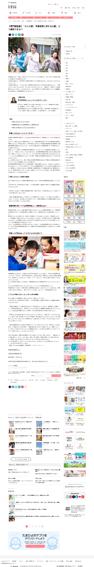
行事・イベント (69, 94)
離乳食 (64, 13)
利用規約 (14, 561)
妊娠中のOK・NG (70, 141)
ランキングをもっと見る (21, 459)
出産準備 (51, 13)
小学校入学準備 (49, 380)
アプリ (27, 17)
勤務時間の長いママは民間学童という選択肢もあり (25, 124)
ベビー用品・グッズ (70, 91)
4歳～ (67, 73)
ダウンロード (35, 546)
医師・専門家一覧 (30, 561)
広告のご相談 (69, 561)
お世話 (67, 81)
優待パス (77, 13)
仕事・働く (68, 99)
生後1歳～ (68, 53)
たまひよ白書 (69, 170)
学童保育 (55, 380)
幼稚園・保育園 (69, 97)
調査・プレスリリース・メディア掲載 (54, 561)
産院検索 (68, 139)
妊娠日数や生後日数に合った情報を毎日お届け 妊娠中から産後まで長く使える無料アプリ (35, 542)
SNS (40, 17)
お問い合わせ (78, 561)
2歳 (66, 68)
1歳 (66, 65)
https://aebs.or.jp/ (74, 512)
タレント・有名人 (70, 115)
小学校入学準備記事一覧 (15, 353)
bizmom (36, 380)
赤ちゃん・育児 (76, 7)
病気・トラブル (69, 83)
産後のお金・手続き (70, 102)
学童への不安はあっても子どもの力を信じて (24, 127)
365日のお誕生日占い (71, 134)
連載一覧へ (79, 378)
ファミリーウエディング (71, 107)
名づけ (38, 13)
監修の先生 (68, 160)
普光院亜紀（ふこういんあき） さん (32, 100)
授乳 (67, 76)
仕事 (23, 21)
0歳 (66, 63)
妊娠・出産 (67, 7)
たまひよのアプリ (70, 162)
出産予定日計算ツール (71, 136)
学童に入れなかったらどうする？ (21, 121)
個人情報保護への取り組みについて (66, 566)
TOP (61, 7)
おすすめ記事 (42, 380)
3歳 (66, 70)
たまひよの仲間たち (70, 165)
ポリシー (21, 561)
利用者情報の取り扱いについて (8, 563)
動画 (67, 118)
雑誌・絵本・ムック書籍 (71, 126)
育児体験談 (68, 110)
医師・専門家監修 (14, 382)
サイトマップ (40, 561)
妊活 (83, 7)
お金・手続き (26, 13)
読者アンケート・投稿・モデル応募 (74, 131)
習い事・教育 (31, 380)
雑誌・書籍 (14, 17)
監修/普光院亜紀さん (14, 350)
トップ (9, 21)
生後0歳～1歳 (69, 51)
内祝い (56, 4)
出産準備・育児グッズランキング (73, 147)
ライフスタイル (69, 104)
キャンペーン (53, 17)
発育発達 (68, 89)
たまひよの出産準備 (70, 168)
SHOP (50, 4)
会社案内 (80, 566)
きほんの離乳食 (69, 157)
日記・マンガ (69, 112)
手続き (67, 152)
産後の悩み (68, 86)
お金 (67, 149)
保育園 (57, 89)
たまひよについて (70, 123)
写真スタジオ (66, 17)
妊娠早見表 (13, 13)
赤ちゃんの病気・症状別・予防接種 (74, 155)
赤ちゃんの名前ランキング (72, 144)
